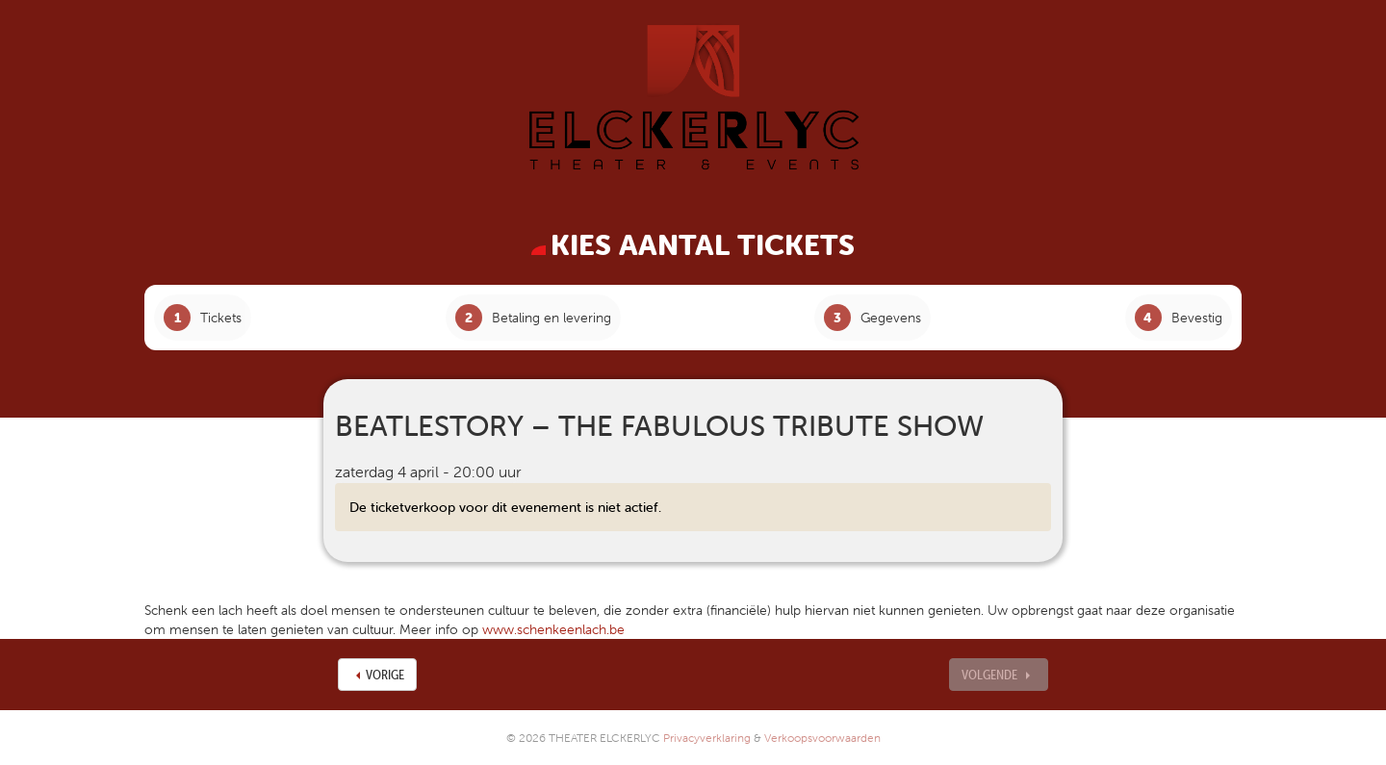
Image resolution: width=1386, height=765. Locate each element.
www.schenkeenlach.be (553, 629)
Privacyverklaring (707, 737)
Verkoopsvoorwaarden (822, 737)
